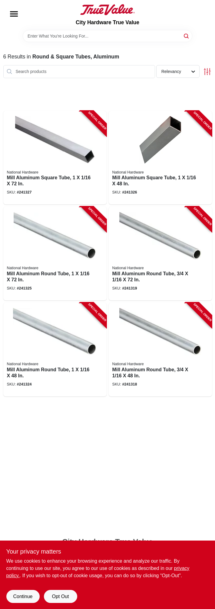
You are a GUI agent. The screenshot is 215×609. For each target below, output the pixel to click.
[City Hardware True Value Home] (107, 9)
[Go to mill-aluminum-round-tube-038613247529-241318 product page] (160, 349)
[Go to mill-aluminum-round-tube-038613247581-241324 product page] (55, 349)
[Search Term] (107, 36)
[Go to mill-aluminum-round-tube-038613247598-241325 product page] (55, 253)
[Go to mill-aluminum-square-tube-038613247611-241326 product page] (160, 158)
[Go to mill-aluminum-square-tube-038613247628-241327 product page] (55, 158)
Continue (22, 596)
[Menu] (14, 14)
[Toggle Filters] (207, 71)
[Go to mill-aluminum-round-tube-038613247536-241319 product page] (160, 253)
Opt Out (60, 596)
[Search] (186, 36)
